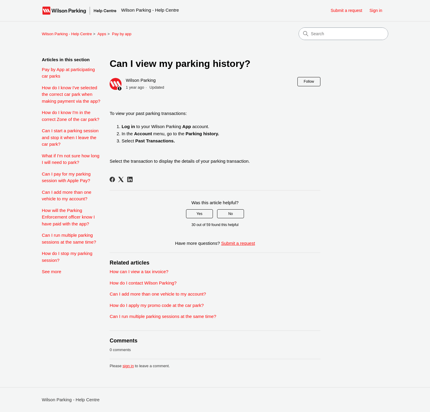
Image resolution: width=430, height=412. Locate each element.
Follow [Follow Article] (309, 81)
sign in (128, 366)
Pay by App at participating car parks (68, 73)
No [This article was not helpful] (230, 214)
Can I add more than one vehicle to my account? (66, 196)
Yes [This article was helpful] (199, 214)
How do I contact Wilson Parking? (143, 282)
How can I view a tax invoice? (139, 271)
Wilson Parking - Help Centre (67, 34)
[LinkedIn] (130, 179)
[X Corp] (121, 179)
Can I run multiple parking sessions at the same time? (69, 239)
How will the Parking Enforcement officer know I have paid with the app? (68, 217)
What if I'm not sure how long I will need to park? (70, 159)
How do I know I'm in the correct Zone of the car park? (70, 116)
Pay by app (121, 34)
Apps (101, 34)
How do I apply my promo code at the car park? (157, 305)
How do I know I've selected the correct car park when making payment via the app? (71, 94)
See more (51, 271)
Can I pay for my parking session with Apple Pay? (66, 177)
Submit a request (346, 10)
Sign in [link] (375, 10)
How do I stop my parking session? (67, 257)
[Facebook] (112, 179)
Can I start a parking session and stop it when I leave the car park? (70, 137)
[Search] (343, 34)
